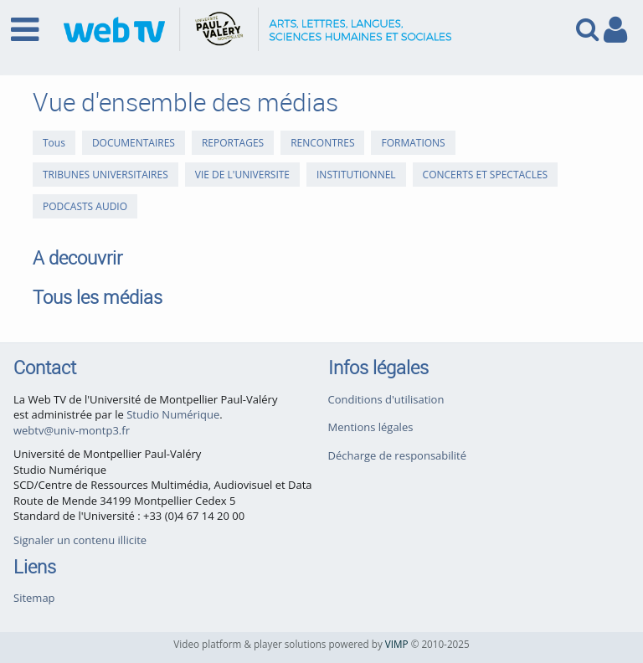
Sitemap (34, 597)
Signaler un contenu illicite (80, 539)
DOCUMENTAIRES (133, 143)
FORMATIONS (413, 143)
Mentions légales (371, 426)
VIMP (397, 643)
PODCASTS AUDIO (85, 206)
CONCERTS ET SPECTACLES (485, 174)
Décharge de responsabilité (397, 455)
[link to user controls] (615, 29)
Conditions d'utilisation (386, 399)
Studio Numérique (172, 414)
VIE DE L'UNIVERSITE (242, 174)
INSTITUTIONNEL (356, 174)
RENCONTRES (322, 143)
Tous (54, 143)
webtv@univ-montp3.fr (71, 430)
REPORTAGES (233, 143)
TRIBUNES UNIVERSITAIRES (105, 174)
